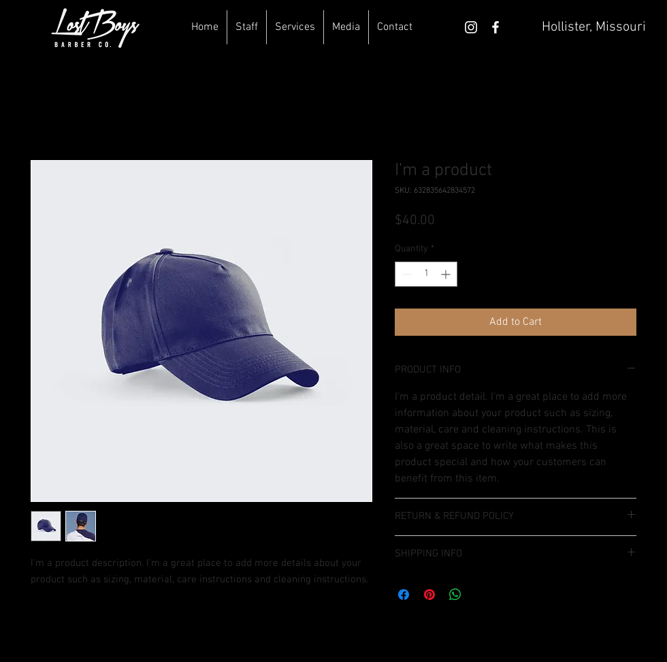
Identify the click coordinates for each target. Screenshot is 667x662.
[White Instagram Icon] (471, 27)
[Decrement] (405, 274)
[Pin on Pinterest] (429, 594)
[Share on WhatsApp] (455, 594)
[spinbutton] (426, 274)
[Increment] (446, 274)
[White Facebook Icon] (495, 27)
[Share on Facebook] (403, 594)
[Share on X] (481, 594)
